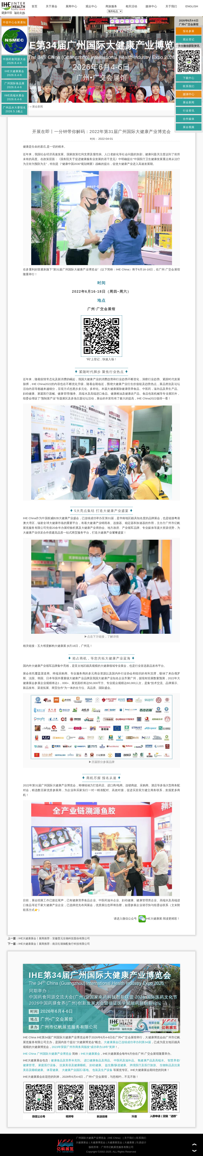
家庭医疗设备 (47, 1065)
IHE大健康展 (150, 918)
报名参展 (188, 31)
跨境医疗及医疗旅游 (143, 1065)
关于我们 (171, 6)
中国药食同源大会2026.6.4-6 (14, 61)
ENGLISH (191, 6)
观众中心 (91, 6)
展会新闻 (37, 106)
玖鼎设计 (141, 1142)
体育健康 (52, 1070)
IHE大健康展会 (90, 1053)
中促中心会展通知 (14, 22)
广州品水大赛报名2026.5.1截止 (14, 109)
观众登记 (188, 39)
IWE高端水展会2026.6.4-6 (14, 97)
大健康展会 (82, 1142)
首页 (34, 6)
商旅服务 (111, 6)
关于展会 (51, 6)
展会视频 (188, 127)
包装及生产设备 (102, 1070)
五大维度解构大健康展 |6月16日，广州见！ (64, 645)
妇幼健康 (95, 1065)
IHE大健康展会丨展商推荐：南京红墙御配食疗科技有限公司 (54, 943)
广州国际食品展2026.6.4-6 (14, 85)
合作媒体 (188, 118)
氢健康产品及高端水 (151, 1060)
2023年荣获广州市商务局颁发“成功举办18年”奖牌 (83, 1047)
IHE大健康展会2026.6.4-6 (14, 73)
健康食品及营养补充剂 (65, 1060)
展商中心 (71, 6)
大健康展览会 (114, 1142)
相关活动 (131, 6)
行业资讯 (188, 110)
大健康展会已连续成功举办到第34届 (127, 1042)
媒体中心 (151, 6)
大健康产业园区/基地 (75, 1070)
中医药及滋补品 (124, 1060)
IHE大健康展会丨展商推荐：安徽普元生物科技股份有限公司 (54, 938)
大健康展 (129, 1142)
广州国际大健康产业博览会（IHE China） (99, 1137)
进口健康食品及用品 (97, 1060)
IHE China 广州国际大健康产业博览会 (47, 1053)
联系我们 (141, 1137)
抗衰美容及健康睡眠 (73, 1065)
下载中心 (188, 77)
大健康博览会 (97, 1142)
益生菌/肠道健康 (115, 1065)
